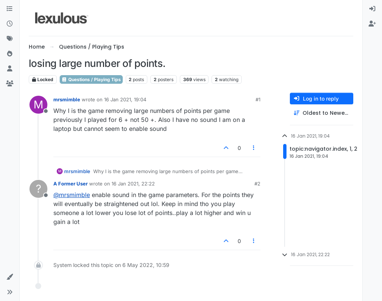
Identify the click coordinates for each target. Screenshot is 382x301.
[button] (9, 277)
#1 (258, 99)
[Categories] (9, 9)
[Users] (9, 69)
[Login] (372, 9)
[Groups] (9, 84)
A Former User (70, 184)
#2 (257, 184)
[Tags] (9, 39)
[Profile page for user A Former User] (38, 189)
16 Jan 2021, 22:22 (133, 184)
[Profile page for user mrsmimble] (38, 105)
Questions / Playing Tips (91, 79)
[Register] (372, 24)
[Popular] (9, 54)
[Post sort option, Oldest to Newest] (321, 113)
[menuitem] (372, 9)
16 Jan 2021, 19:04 (125, 99)
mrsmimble (66, 99)
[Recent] (9, 24)
